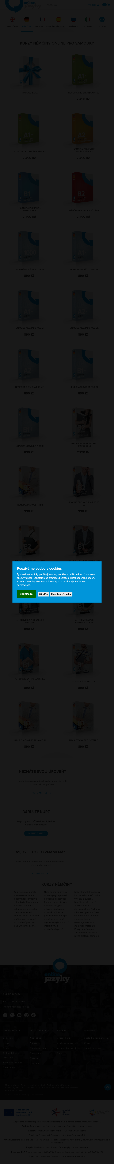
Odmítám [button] (43, 594)
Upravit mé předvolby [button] (61, 594)
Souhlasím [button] (26, 593)
